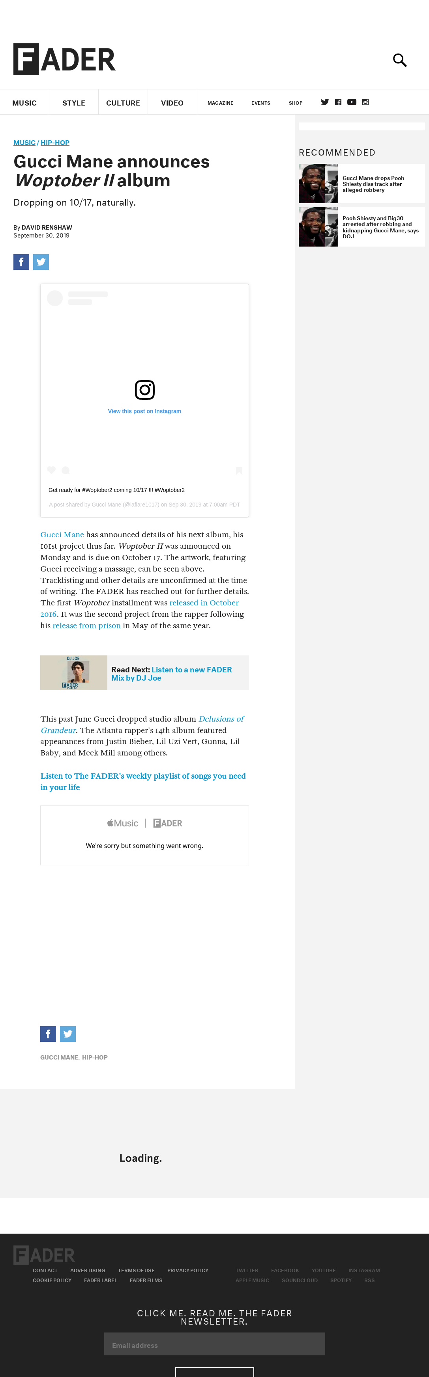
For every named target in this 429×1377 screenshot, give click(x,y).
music (24, 141)
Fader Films (146, 1279)
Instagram (364, 1269)
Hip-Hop (55, 141)
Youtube (324, 1269)
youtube (351, 102)
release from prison (86, 625)
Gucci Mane (107, 504)
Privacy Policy (187, 1269)
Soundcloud (300, 1279)
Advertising (87, 1269)
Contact (45, 1269)
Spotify (341, 1279)
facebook (338, 102)
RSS (369, 1279)
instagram (365, 102)
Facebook (285, 1269)
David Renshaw (47, 226)
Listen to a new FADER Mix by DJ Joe (171, 673)
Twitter (325, 102)
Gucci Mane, (60, 1056)
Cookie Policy (52, 1279)
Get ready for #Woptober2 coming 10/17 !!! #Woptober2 (117, 490)
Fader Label (100, 1279)
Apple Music (252, 1279)
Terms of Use (136, 1269)
